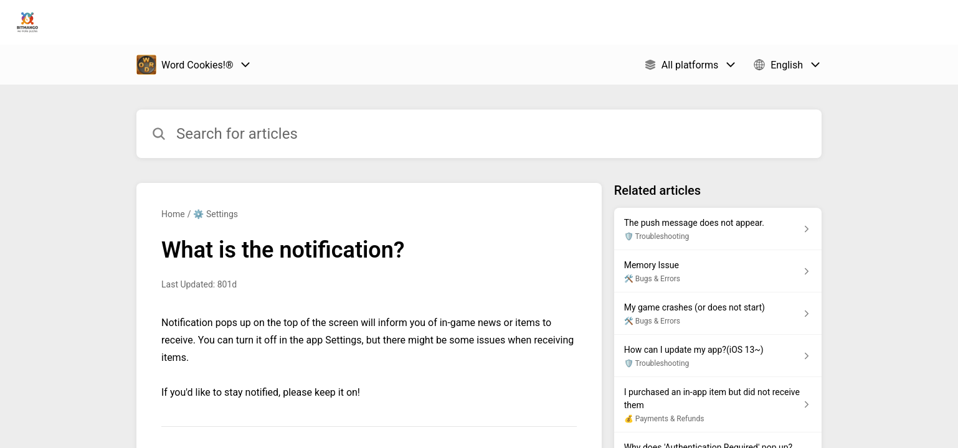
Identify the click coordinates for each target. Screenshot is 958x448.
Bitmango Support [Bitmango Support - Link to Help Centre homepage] (116, 22)
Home (173, 214)
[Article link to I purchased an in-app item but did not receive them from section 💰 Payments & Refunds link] (718, 404)
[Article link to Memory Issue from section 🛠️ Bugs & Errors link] (718, 271)
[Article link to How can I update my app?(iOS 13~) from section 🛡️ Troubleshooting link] (718, 356)
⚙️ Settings (215, 214)
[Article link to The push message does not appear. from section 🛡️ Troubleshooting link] (718, 229)
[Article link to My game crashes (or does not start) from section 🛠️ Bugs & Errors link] (718, 313)
